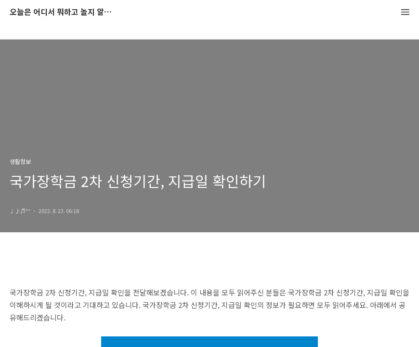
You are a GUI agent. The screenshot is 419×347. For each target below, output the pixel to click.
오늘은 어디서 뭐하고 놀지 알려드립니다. (63, 12)
